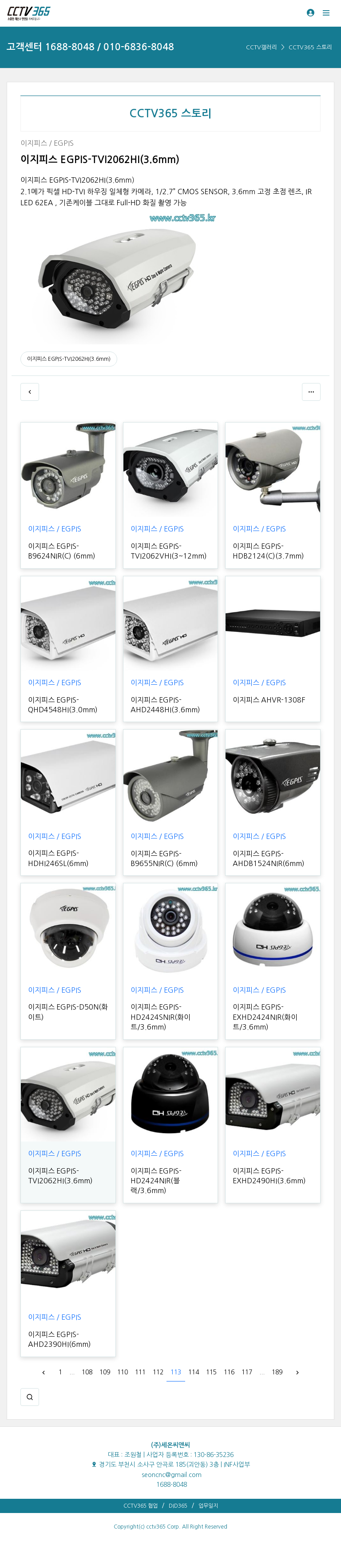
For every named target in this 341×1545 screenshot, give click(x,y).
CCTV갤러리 (261, 47)
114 (193, 1372)
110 (122, 1372)
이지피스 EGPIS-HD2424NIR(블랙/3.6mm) (156, 1180)
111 (140, 1372)
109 (104, 1372)
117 (247, 1372)
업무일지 (208, 1506)
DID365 (178, 1506)
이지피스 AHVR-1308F (269, 699)
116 (229, 1372)
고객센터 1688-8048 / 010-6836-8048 (90, 47)
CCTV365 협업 (140, 1506)
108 (87, 1372)
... (72, 1372)
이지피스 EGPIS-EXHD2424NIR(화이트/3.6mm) (265, 1016)
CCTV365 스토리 (310, 47)
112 (158, 1372)
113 (175, 1372)
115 (211, 1372)
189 (277, 1372)
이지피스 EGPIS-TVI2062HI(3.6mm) (69, 359)
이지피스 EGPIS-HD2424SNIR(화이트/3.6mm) (160, 1016)
